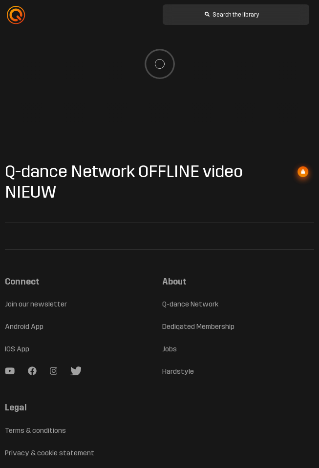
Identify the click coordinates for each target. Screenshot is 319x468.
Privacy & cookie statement (49, 452)
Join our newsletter (35, 304)
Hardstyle (177, 371)
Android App (25, 327)
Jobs (170, 349)
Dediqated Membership (200, 327)
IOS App (18, 349)
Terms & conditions (36, 430)
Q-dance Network (190, 304)
